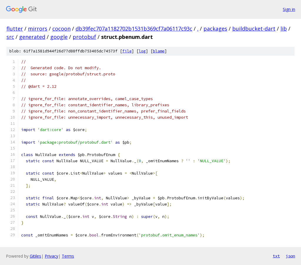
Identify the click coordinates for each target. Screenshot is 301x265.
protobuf (84, 36)
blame (159, 51)
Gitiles (35, 256)
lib (283, 28)
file (127, 51)
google (59, 36)
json (290, 256)
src (10, 36)
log (142, 51)
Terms (68, 256)
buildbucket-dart (253, 28)
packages (215, 28)
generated (32, 36)
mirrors (37, 28)
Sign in (289, 9)
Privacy (51, 256)
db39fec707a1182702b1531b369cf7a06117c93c (134, 28)
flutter (14, 28)
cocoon (61, 28)
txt (276, 256)
